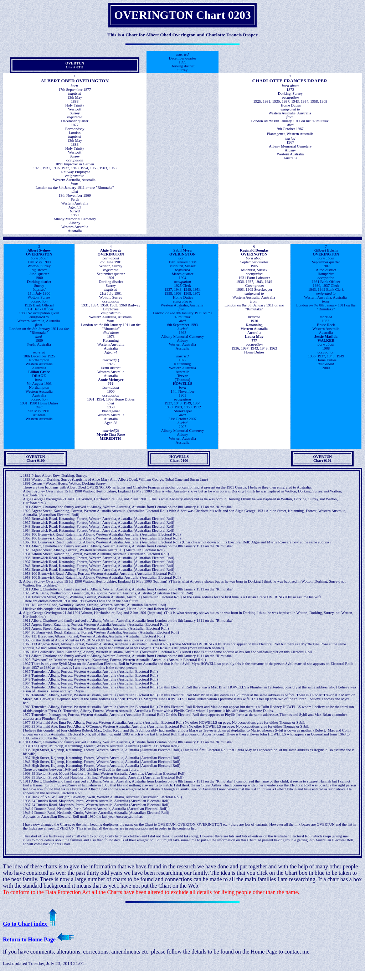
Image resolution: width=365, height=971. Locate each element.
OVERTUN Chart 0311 (74, 65)
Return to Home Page (38, 939)
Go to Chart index (30, 924)
